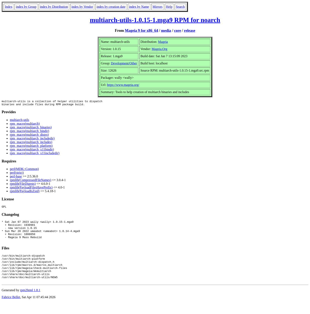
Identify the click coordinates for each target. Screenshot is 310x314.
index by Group (26, 6)
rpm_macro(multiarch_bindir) (29, 132)
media (166, 30)
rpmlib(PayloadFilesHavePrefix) (31, 188)
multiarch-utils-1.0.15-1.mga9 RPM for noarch (155, 20)
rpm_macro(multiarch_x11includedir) (34, 154)
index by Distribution (54, 6)
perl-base (16, 177)
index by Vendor (82, 6)
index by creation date (111, 6)
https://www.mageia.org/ (123, 85)
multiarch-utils (19, 121)
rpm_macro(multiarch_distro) (29, 136)
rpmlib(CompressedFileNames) (30, 181)
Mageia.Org (159, 49)
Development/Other (124, 63)
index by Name (139, 6)
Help (169, 6)
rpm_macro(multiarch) (25, 125)
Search (180, 6)
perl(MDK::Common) (24, 170)
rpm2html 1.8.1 (30, 302)
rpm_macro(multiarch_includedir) (32, 139)
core (177, 30)
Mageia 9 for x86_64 (141, 30)
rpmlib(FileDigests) (23, 185)
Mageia (163, 41)
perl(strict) (17, 174)
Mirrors (158, 6)
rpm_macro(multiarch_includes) (31, 143)
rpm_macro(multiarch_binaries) (31, 128)
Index (8, 6)
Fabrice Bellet (11, 309)
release (189, 30)
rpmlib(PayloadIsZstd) (25, 192)
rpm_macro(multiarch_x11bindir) (32, 150)
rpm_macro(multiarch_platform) (31, 147)
